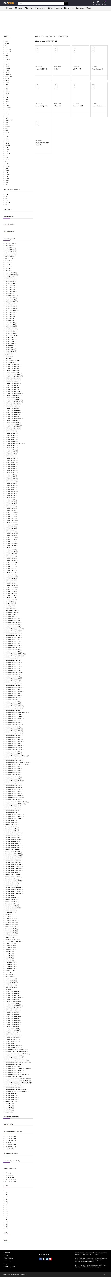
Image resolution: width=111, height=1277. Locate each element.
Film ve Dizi (68, 8)
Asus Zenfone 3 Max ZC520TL (42, 144)
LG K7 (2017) (77, 69)
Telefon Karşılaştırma (10, 1266)
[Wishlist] (98, 2)
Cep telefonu (39, 66)
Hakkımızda (7, 1252)
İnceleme (29, 8)
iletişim (6, 1264)
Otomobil (80, 8)
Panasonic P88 (78, 106)
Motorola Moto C (97, 69)
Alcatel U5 (57, 106)
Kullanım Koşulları (9, 1261)
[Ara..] (66, 3)
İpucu (51, 8)
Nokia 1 (56, 69)
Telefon (9, 8)
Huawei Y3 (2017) (42, 106)
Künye (6, 1255)
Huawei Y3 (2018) (42, 69)
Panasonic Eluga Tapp (99, 106)
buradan (92, 1267)
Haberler (19, 8)
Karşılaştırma (40, 8)
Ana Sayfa (37, 36)
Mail (104, 1274)
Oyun (59, 8)
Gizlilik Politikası (9, 1258)
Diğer (89, 8)
